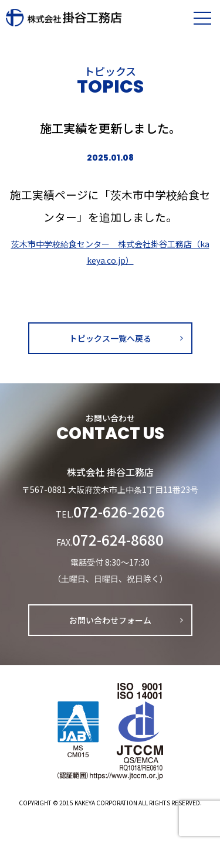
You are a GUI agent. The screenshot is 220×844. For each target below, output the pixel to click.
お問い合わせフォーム (110, 620)
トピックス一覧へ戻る (110, 338)
